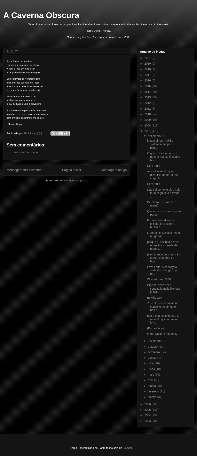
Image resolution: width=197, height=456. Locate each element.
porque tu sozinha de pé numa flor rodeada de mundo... (162, 245)
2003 (148, 420)
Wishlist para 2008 (159, 279)
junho (152, 369)
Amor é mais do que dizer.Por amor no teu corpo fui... (162, 175)
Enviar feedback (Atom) (74, 180)
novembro (154, 340)
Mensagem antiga (114, 170)
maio (151, 374)
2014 (148, 91)
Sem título (153, 165)
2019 (148, 63)
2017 (148, 75)
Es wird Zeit (154, 297)
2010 (148, 114)
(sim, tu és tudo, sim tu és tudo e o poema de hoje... (163, 258)
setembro (154, 352)
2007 (148, 131)
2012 (148, 102)
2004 (148, 415)
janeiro (152, 397)
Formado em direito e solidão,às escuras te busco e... (162, 224)
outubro (153, 346)
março (152, 386)
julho (151, 363)
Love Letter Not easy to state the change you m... (162, 270)
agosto (152, 357)
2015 (148, 86)
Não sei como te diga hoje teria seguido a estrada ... (163, 193)
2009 (148, 119)
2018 (148, 69)
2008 (148, 125)
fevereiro (154, 391)
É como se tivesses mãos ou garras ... (163, 234)
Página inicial (71, 170)
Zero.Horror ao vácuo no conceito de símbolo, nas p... (163, 307)
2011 (148, 108)
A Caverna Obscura (41, 15)
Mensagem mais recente (24, 170)
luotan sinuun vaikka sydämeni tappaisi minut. (160, 144)
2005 (148, 409)
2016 (148, 80)
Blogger (127, 447)
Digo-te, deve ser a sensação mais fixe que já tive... (163, 288)
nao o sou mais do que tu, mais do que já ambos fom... (163, 319)
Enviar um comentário (25, 152)
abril (151, 380)
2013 (148, 97)
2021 (148, 58)
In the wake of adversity (162, 333)
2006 (148, 404)
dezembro (154, 136)
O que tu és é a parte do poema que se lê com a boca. (163, 157)
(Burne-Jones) (156, 328)
